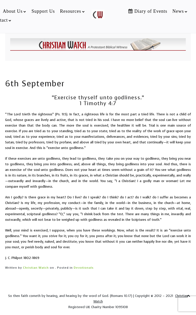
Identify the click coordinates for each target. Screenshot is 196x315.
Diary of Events (147, 11)
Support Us (43, 11)
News (178, 11)
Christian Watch (36, 268)
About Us (13, 11)
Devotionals (84, 268)
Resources (70, 11)
